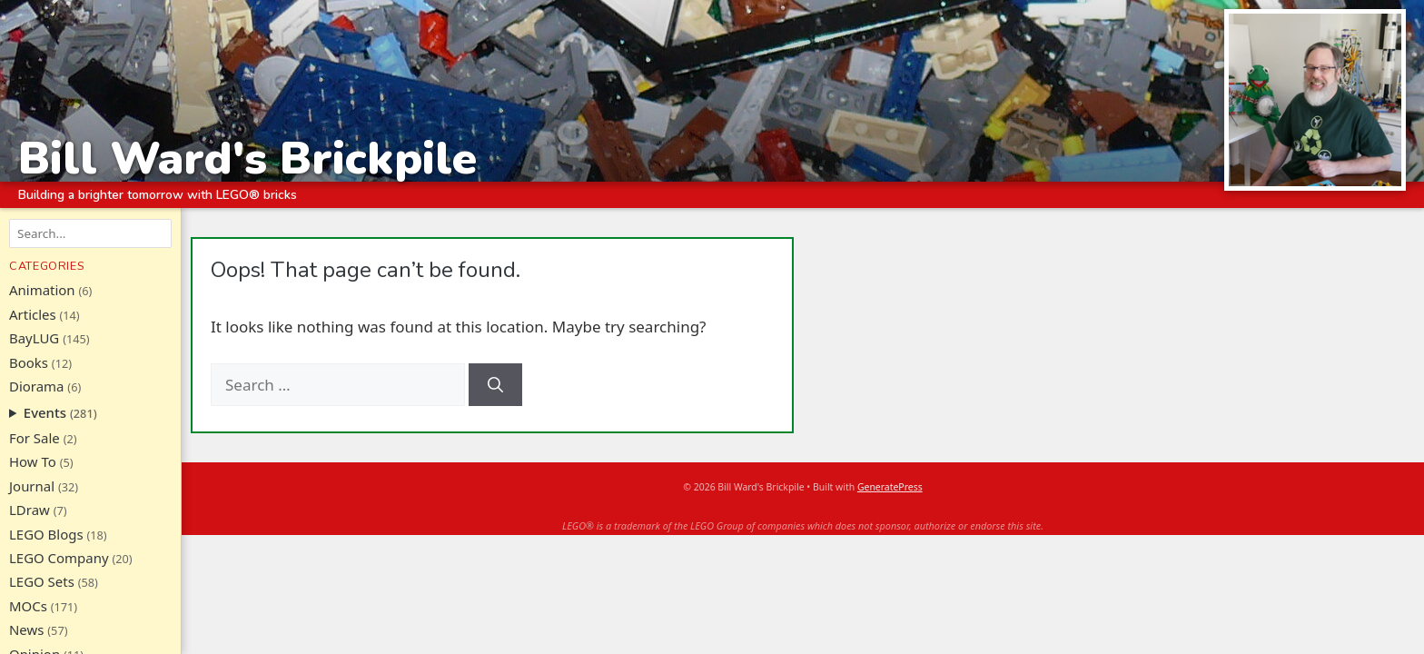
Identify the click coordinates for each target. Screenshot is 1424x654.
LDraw (29, 509)
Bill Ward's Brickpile (247, 157)
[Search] (495, 385)
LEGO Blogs (46, 534)
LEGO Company (59, 558)
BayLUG (34, 338)
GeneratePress (890, 487)
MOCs (28, 606)
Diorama (36, 386)
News (26, 629)
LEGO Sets (41, 581)
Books (28, 362)
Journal (31, 486)
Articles (32, 314)
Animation (42, 290)
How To (32, 461)
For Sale (34, 438)
